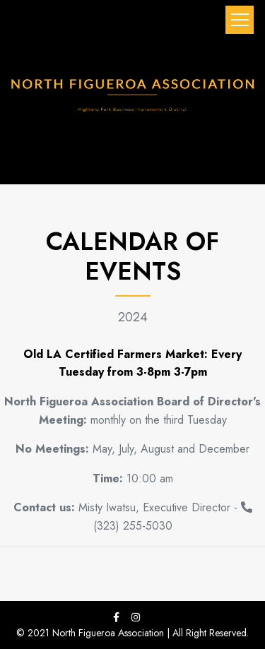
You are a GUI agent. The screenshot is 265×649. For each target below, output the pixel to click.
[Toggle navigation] (239, 20)
